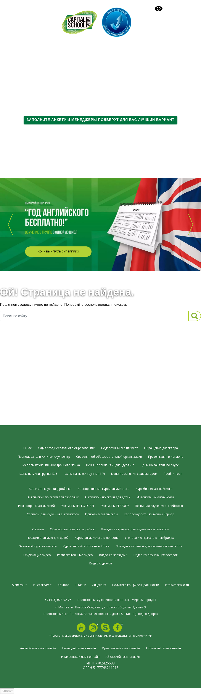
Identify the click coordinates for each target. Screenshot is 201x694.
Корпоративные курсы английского (104, 489)
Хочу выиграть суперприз (58, 251)
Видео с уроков (100, 563)
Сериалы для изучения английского (53, 514)
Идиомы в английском (101, 514)
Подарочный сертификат (151, 40)
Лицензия (99, 585)
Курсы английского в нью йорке (86, 546)
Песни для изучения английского (159, 506)
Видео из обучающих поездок (155, 555)
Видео (24, 83)
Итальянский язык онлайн (80, 657)
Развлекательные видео (75, 555)
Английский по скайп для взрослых (53, 497)
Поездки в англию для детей (48, 538)
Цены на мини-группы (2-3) (38, 474)
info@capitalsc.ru (177, 585)
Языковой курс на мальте (38, 546)
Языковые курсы (34, 60)
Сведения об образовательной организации (109, 456)
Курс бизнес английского (154, 489)
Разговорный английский (36, 506)
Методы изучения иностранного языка (51, 465)
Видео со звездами (113, 555)
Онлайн (25, 75)
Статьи (81, 585)
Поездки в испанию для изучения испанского (149, 546)
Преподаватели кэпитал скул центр (44, 456)
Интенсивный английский (155, 497)
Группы (25, 68)
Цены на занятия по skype (159, 465)
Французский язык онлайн (121, 648)
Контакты (27, 105)
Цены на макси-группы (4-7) (84, 474)
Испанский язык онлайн (163, 648)
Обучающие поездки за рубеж (72, 529)
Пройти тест (172, 474)
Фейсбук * (19, 585)
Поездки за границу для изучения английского (135, 529)
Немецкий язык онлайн (79, 648)
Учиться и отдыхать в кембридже (150, 538)
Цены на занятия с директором (134, 474)
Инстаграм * (42, 585)
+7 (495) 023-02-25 (39, 17)
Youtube (63, 585)
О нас (25, 53)
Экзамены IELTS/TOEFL (78, 506)
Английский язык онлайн (38, 648)
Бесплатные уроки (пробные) (50, 489)
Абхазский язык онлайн (123, 657)
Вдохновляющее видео (36, 167)
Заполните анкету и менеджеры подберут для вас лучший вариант (100, 120)
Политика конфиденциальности (135, 585)
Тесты (24, 90)
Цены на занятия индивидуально (110, 465)
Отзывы (26, 97)
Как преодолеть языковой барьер (149, 514)
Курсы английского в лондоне (97, 538)
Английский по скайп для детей (107, 497)
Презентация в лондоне (165, 456)
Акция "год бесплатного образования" (66, 448)
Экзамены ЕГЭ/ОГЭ (115, 506)
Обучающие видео (37, 555)
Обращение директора (161, 448)
